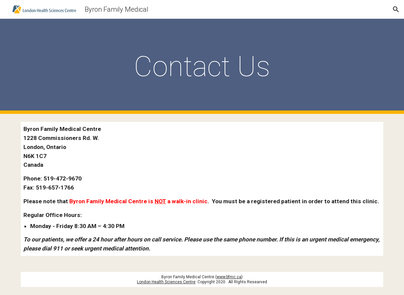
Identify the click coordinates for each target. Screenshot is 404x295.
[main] (202, 66)
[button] (396, 9)
